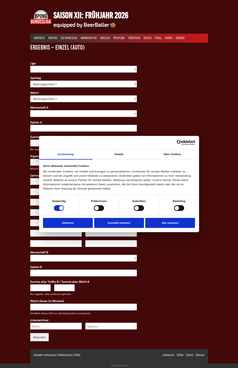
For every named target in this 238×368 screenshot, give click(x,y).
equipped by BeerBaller (84, 24)
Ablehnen (68, 222)
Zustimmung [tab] (66, 154)
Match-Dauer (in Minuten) (47, 301)
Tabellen (105, 38)
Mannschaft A (40, 107)
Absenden (39, 337)
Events (168, 38)
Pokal (158, 38)
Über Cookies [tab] (172, 154)
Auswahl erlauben (119, 222)
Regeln (147, 38)
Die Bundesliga (69, 38)
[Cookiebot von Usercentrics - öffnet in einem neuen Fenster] (179, 142)
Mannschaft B (40, 252)
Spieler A (37, 122)
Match (35, 92)
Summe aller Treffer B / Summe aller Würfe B (59, 281)
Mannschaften (89, 38)
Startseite (39, 38)
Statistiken (134, 38)
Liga (34, 63)
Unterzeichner (40, 320)
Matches (52, 38)
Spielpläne (119, 38)
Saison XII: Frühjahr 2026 (90, 15)
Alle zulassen (170, 222)
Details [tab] (119, 154)
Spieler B (37, 267)
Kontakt (180, 38)
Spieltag (36, 78)
